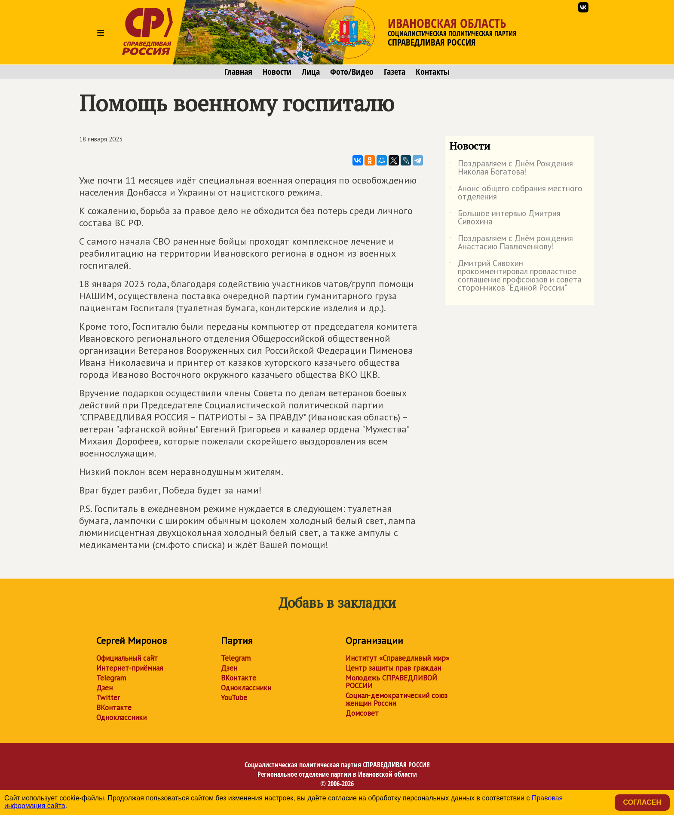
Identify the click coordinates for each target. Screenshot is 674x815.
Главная (238, 72)
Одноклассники (121, 717)
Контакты (433, 72)
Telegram (111, 678)
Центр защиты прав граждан (393, 668)
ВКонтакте (114, 707)
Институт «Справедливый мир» (397, 658)
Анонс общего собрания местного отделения (515, 193)
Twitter (108, 698)
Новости (277, 72)
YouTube (234, 698)
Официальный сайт (127, 658)
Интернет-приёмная (129, 668)
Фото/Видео (352, 72)
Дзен (104, 688)
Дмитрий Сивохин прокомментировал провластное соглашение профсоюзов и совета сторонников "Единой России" (515, 276)
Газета (394, 72)
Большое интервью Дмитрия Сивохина (505, 218)
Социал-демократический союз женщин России (396, 699)
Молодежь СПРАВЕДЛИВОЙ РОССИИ (391, 681)
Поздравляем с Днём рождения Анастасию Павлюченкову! (511, 242)
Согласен (642, 802)
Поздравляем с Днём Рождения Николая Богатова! (511, 168)
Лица (311, 72)
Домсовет (362, 713)
